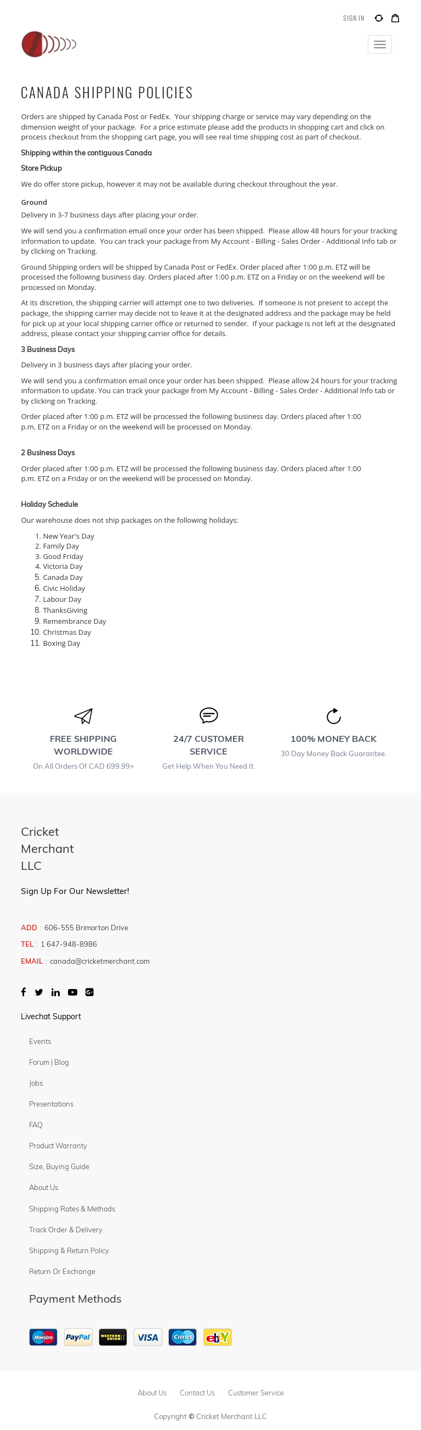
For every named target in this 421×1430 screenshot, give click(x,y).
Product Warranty (58, 1145)
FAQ (36, 1124)
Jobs (36, 1083)
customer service (256, 1392)
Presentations (51, 1103)
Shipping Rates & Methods (72, 1208)
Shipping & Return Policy (69, 1250)
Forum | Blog (49, 1062)
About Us (43, 1187)
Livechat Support (51, 1016)
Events (40, 1041)
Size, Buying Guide (59, 1166)
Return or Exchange (62, 1271)
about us (152, 1392)
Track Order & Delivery (66, 1229)
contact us (197, 1392)
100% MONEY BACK (334, 738)
